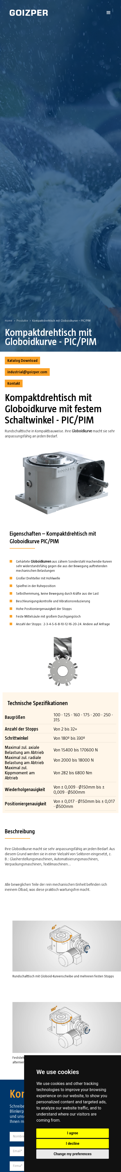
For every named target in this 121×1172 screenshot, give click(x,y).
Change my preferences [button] (73, 1154)
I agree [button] (72, 1133)
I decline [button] (72, 1143)
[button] (108, 12)
